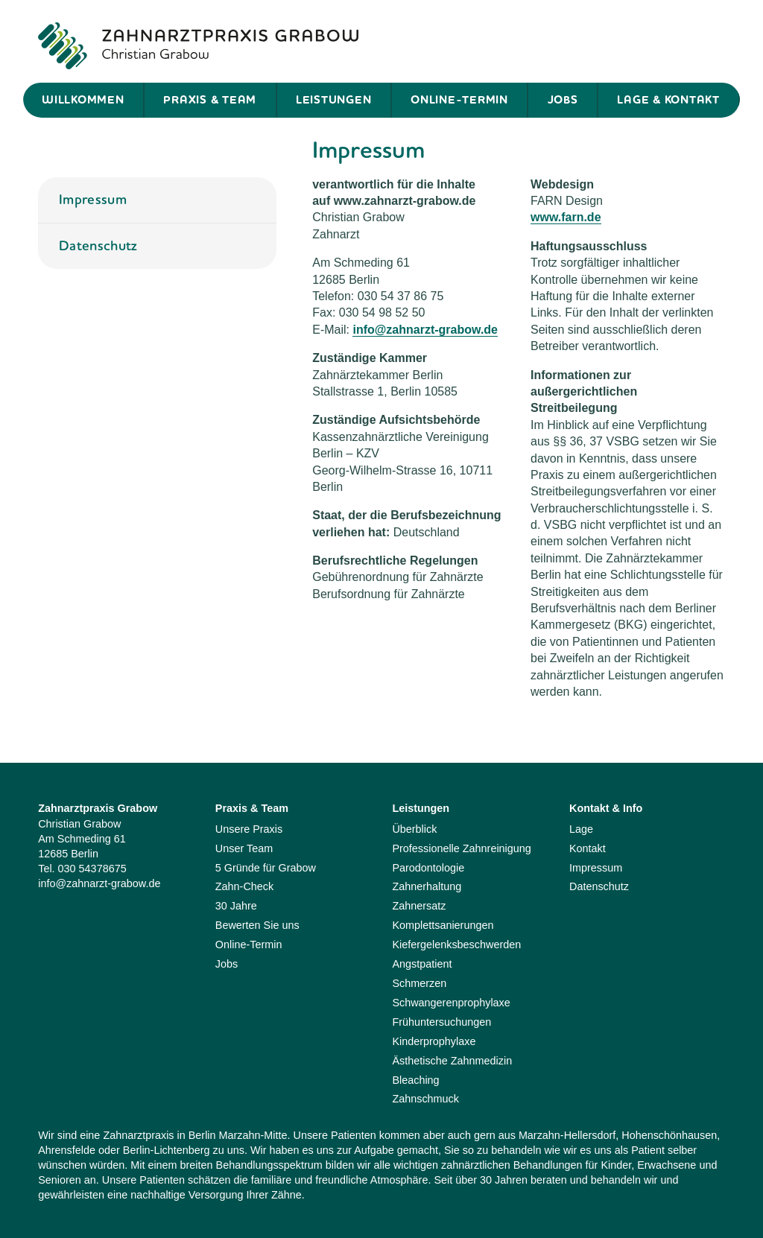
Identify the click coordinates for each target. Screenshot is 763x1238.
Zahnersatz (419, 906)
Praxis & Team (209, 99)
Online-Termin (459, 99)
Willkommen (83, 99)
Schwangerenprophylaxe (451, 1003)
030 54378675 (92, 868)
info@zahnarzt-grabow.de (425, 329)
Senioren (59, 1180)
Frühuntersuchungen (441, 1022)
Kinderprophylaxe (433, 1041)
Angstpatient (422, 964)
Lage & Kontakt (668, 99)
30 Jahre (236, 906)
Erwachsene (666, 1165)
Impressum (93, 199)
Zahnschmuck (425, 1099)
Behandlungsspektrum (269, 1165)
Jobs (563, 99)
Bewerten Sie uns (257, 925)
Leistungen (334, 99)
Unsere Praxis (248, 829)
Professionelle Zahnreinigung (461, 848)
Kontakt (587, 848)
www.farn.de (566, 217)
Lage (581, 829)
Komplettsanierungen (442, 925)
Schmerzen (419, 983)
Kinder (616, 1165)
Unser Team (244, 848)
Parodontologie (428, 868)
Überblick (414, 829)
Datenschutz (98, 245)
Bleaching (415, 1080)
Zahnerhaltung (426, 886)
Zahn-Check (244, 886)
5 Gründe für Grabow (265, 868)
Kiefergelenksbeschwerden (456, 944)
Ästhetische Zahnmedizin (452, 1061)
